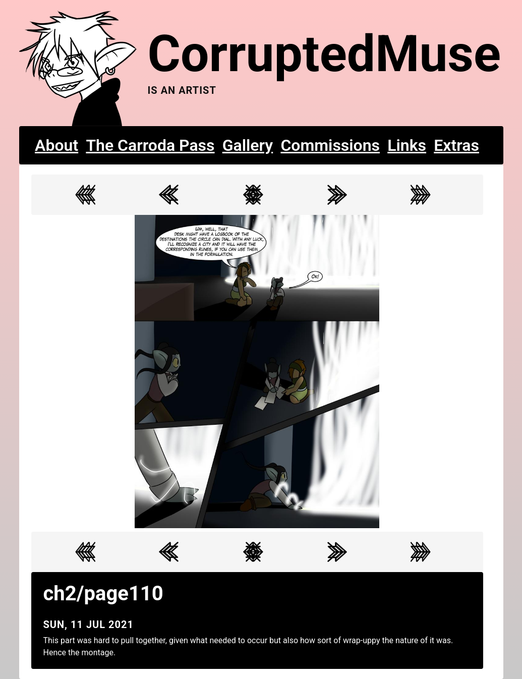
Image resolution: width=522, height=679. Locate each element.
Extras (456, 145)
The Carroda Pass (150, 145)
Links (406, 145)
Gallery (247, 145)
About (56, 145)
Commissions (330, 145)
